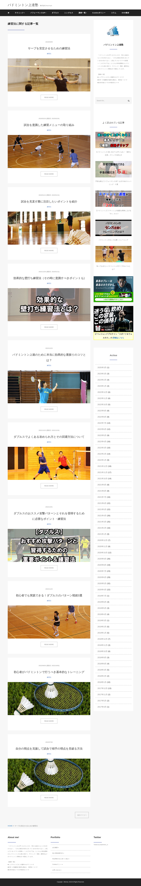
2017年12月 (102, 688)
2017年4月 (101, 707)
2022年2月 (101, 454)
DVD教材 (125, 13)
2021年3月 (101, 522)
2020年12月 (102, 540)
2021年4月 (101, 516)
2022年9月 (101, 411)
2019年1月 (101, 633)
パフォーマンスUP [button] (38, 13)
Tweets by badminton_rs (101, 844)
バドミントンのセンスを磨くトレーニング (113, 240)
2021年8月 (101, 491)
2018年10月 (102, 651)
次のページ (81, 815)
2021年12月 (102, 466)
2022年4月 (101, 442)
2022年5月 (101, 435)
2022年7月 (101, 423)
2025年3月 (101, 367)
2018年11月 (102, 645)
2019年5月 (101, 608)
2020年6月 (101, 577)
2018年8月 (101, 664)
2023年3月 (101, 374)
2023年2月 (101, 380)
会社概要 (55, 847)
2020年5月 (101, 583)
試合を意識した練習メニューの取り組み (49, 124)
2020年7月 (101, 571)
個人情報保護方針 (58, 853)
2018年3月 (101, 670)
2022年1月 (101, 460)
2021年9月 (101, 485)
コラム (113, 13)
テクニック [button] (20, 13)
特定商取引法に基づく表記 (60, 859)
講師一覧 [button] (83, 13)
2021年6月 (101, 503)
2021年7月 (101, 497)
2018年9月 (101, 657)
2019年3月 (101, 620)
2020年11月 (102, 546)
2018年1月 (101, 682)
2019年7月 (101, 596)
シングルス (68, 13)
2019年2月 (101, 627)
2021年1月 (101, 534)
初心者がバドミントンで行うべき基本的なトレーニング (49, 672)
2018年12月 (102, 639)
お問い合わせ (56, 870)
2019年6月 (101, 602)
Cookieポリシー (99, 13)
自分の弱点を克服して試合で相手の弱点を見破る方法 (49, 748)
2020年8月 (101, 565)
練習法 (49, 53)
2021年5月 (101, 509)
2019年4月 (101, 614)
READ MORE (49, 97)
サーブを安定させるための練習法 (49, 48)
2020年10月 (102, 553)
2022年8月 (101, 417)
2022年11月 (102, 398)
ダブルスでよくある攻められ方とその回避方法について (49, 436)
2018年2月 (101, 676)
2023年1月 (101, 386)
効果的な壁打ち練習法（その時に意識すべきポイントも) (49, 278)
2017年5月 (101, 701)
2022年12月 (102, 392)
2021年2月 (101, 528)
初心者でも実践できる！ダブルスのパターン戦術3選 (49, 595)
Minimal (66, 882)
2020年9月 (101, 559)
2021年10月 (102, 479)
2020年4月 (101, 590)
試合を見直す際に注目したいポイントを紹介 (49, 201)
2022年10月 (102, 404)
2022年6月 (101, 429)
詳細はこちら (118, 338)
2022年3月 (101, 448)
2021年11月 (102, 472)
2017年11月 (102, 695)
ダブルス (55, 13)
